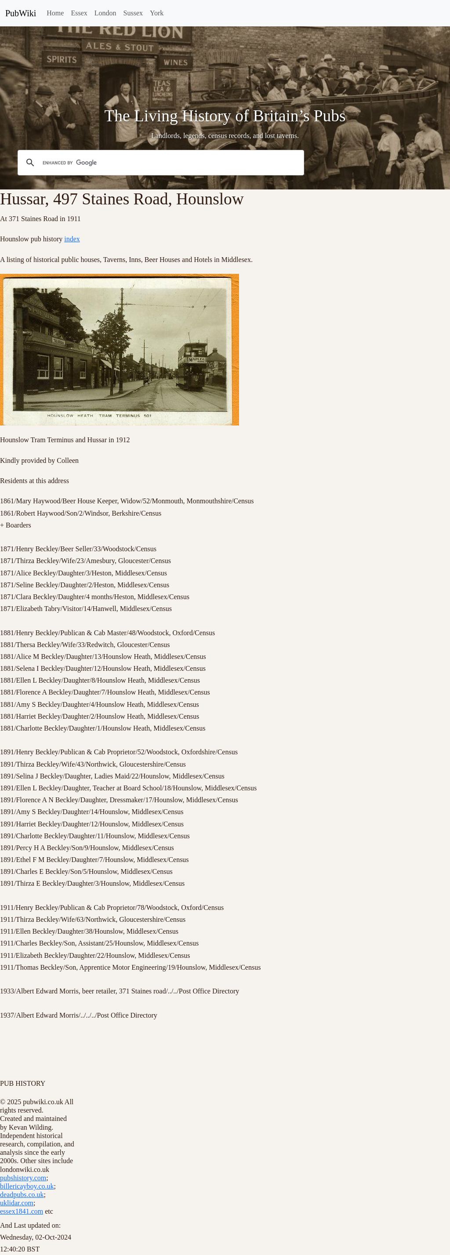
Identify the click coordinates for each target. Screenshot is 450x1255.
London (105, 13)
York (156, 13)
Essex (79, 13)
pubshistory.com (23, 1178)
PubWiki (20, 13)
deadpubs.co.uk (22, 1194)
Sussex (133, 13)
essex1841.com (21, 1211)
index (72, 239)
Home (55, 13)
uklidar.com (16, 1203)
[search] (159, 163)
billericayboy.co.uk (27, 1186)
